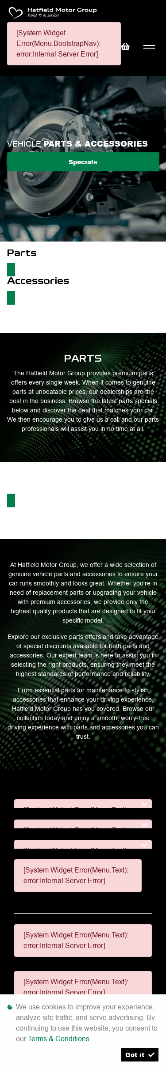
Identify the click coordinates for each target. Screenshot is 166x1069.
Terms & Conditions (58, 1039)
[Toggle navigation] (149, 47)
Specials (83, 161)
